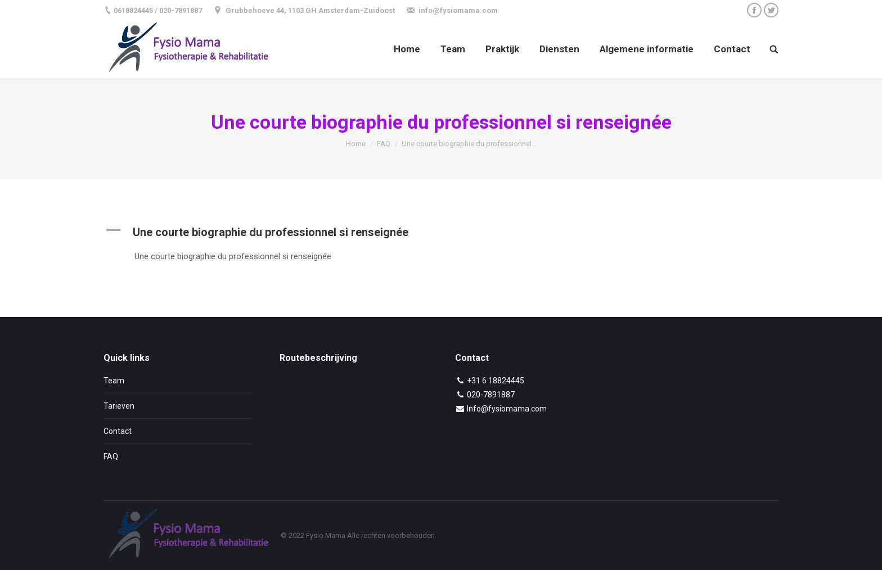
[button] (336, 232)
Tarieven (119, 405)
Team (114, 380)
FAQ (383, 143)
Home (356, 143)
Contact (118, 431)
